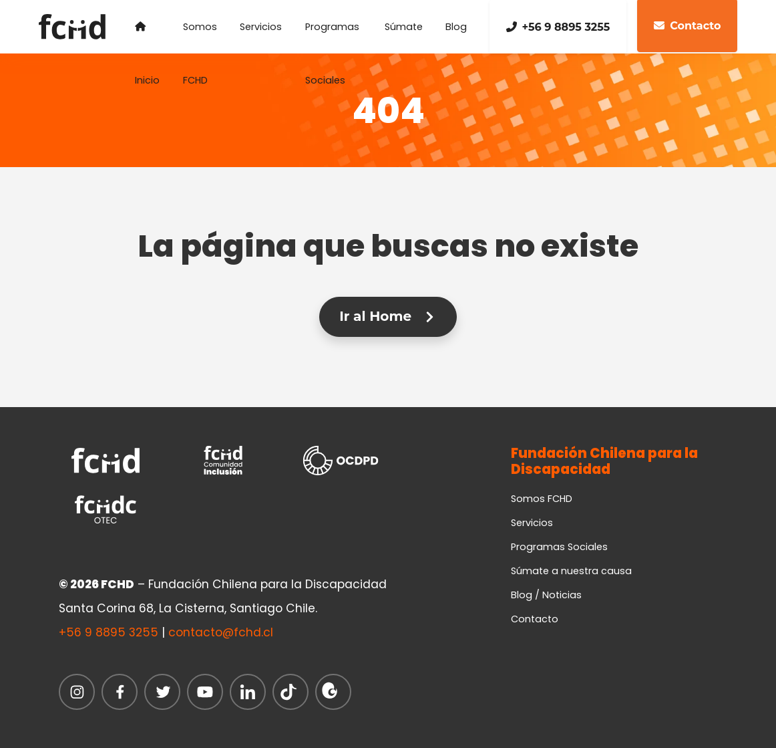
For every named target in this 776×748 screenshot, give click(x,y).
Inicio (147, 37)
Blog (456, 26)
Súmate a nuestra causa (571, 571)
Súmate (404, 26)
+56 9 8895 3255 (558, 27)
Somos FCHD (200, 36)
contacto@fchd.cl (220, 632)
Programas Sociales (332, 36)
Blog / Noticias (546, 595)
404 (388, 109)
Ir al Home (387, 316)
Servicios (261, 26)
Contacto (534, 619)
